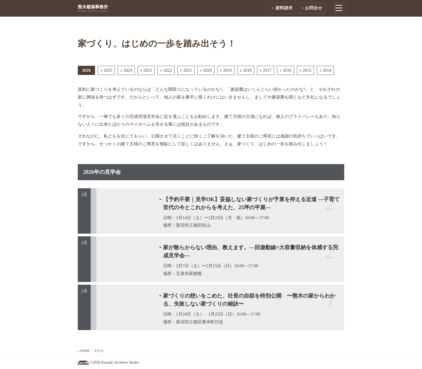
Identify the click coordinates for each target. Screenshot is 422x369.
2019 (226, 70)
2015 (305, 70)
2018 (246, 70)
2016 (285, 70)
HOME (84, 351)
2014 (325, 70)
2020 (206, 70)
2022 (166, 70)
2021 (186, 70)
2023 (146, 70)
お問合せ (312, 8)
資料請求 (282, 8)
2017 (266, 70)
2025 (106, 70)
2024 (126, 70)
